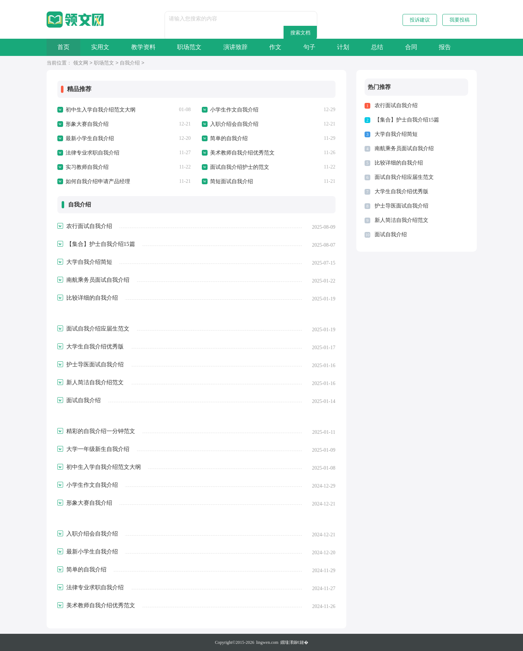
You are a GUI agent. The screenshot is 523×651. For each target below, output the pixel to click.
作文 (278, 47)
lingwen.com (267, 642)
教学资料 (145, 47)
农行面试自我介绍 (396, 105)
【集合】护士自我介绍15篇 (407, 120)
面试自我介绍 (391, 234)
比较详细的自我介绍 (399, 163)
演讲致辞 (238, 47)
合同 (416, 47)
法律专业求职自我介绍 (92, 153)
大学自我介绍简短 (396, 134)
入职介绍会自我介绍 (234, 124)
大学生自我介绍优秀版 (401, 191)
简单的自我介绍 (229, 138)
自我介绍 (130, 63)
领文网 (80, 63)
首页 (64, 47)
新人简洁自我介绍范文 (401, 220)
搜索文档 (314, 18)
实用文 (101, 47)
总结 (382, 47)
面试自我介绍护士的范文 (239, 167)
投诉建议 (420, 20)
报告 (450, 47)
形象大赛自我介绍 (87, 124)
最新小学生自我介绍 (90, 138)
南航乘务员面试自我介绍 (404, 148)
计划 (347, 47)
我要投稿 (460, 20)
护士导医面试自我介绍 (401, 206)
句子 (313, 47)
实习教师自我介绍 (87, 167)
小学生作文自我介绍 (234, 110)
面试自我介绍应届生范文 (404, 177)
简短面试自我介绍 (231, 181)
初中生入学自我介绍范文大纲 (100, 110)
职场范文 (191, 47)
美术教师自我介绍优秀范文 (242, 153)
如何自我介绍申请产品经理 (98, 181)
